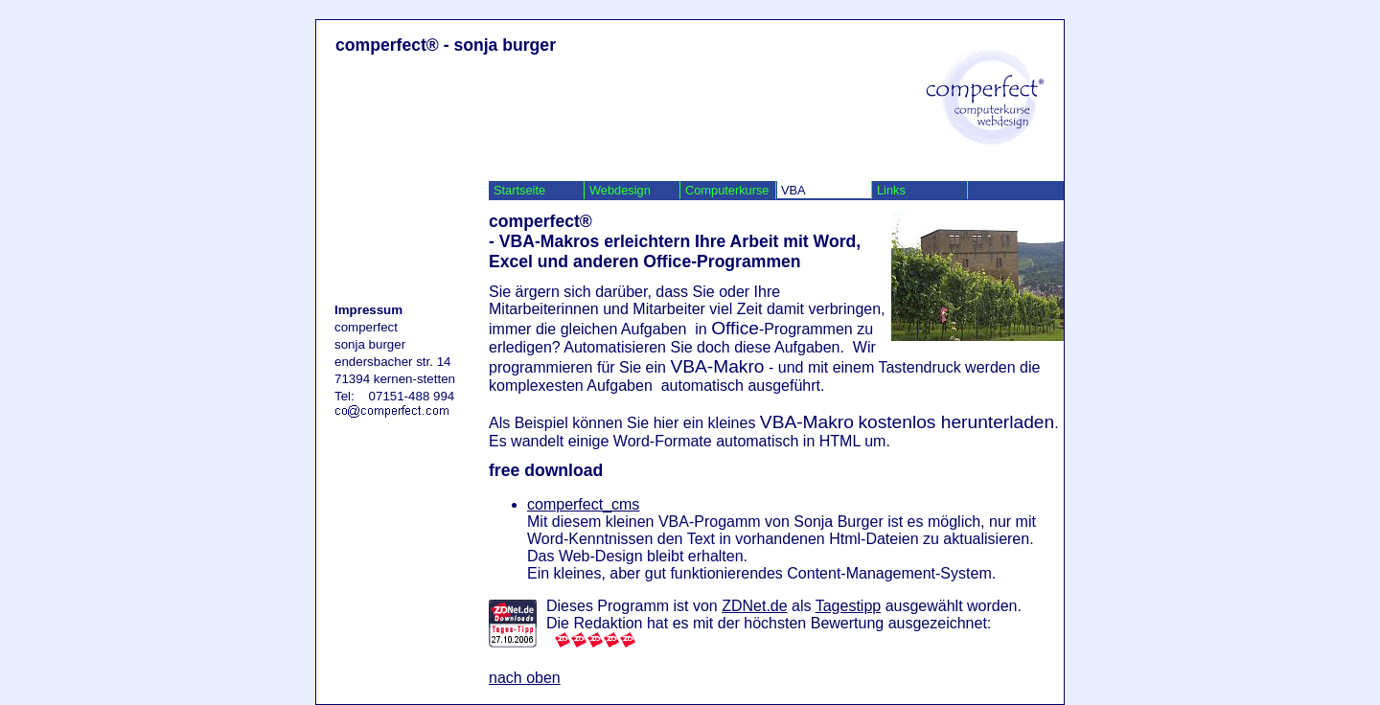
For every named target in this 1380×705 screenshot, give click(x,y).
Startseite (519, 190)
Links (891, 190)
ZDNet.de (754, 606)
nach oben (525, 678)
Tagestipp (849, 606)
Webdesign (620, 190)
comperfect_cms (583, 504)
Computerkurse (727, 190)
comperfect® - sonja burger (445, 45)
